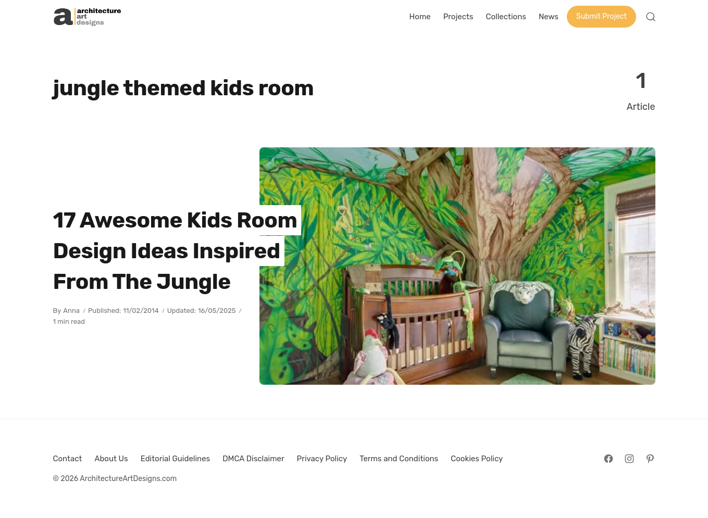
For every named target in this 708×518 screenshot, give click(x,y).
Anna (71, 310)
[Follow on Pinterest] (650, 458)
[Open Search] (650, 16)
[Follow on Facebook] (608, 458)
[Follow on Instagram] (629, 458)
